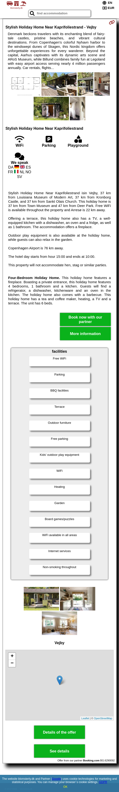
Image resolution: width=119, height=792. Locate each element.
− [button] (12, 663)
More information (85, 334)
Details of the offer (59, 732)
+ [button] (12, 656)
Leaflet (85, 718)
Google (56, 778)
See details (59, 751)
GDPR (103, 782)
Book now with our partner (85, 319)
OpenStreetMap (103, 718)
